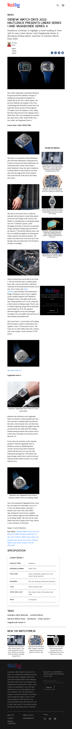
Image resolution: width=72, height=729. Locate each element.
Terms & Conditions (11, 722)
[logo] (13, 5)
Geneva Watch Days (16, 619)
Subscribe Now (28, 718)
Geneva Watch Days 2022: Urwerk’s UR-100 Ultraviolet (22, 542)
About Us (10, 715)
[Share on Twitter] (59, 53)
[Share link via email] (62, 53)
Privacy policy (28, 715)
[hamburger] (63, 5)
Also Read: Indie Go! (14, 370)
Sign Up (52, 310)
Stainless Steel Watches (17, 615)
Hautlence (31, 619)
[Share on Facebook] (55, 53)
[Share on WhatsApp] (52, 53)
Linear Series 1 (44, 619)
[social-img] (45, 719)
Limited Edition (36, 615)
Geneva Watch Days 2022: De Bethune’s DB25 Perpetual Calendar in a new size (23, 534)
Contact (10, 718)
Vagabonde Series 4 (16, 622)
